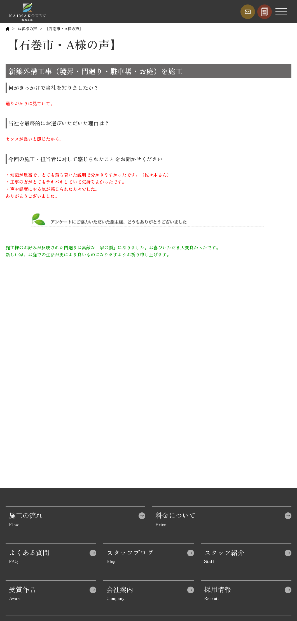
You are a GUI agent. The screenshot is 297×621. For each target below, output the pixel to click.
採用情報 (217, 589)
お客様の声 (27, 28)
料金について (175, 515)
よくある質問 (29, 552)
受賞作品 (22, 589)
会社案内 (119, 589)
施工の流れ (26, 515)
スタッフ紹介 (224, 552)
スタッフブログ (129, 552)
